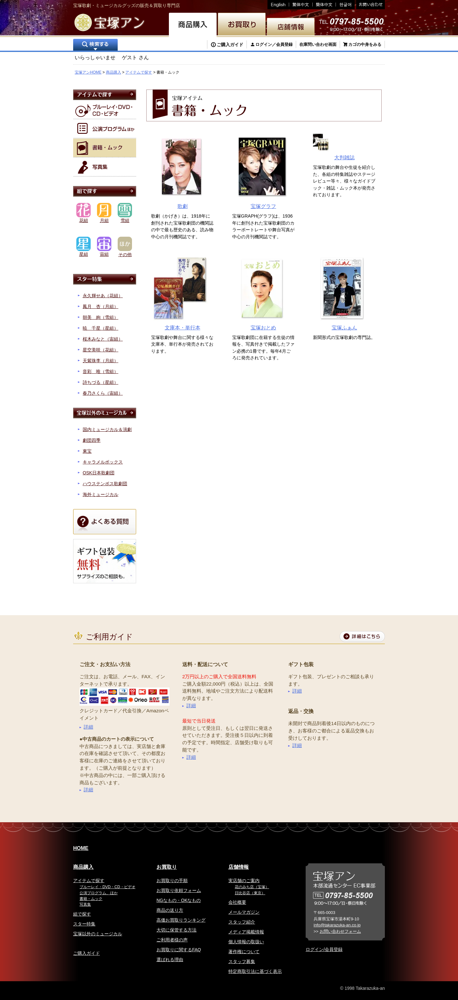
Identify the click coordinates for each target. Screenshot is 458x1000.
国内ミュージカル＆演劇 (107, 429)
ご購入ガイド (230, 44)
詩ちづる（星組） (100, 382)
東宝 (87, 451)
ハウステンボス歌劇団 (105, 483)
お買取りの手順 (172, 880)
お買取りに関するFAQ (178, 949)
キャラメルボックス (103, 461)
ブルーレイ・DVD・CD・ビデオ (107, 887)
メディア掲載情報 (246, 931)
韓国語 (345, 4)
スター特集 (84, 923)
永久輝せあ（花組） (103, 295)
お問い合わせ (370, 4)
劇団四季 (92, 440)
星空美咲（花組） (100, 349)
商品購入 (113, 72)
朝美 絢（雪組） (100, 317)
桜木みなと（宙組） (103, 339)
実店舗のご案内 (244, 880)
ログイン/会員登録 (324, 949)
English (278, 4)
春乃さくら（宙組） (103, 393)
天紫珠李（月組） (100, 360)
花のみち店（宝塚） (252, 887)
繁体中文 (301, 4)
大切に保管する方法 (176, 929)
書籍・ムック (91, 898)
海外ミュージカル (100, 494)
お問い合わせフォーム (340, 931)
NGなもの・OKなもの (178, 900)
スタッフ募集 (241, 961)
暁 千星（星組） (100, 328)
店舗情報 (238, 867)
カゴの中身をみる (364, 44)
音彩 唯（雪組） (100, 371)
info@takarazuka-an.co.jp (337, 925)
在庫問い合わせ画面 (318, 44)
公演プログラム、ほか (99, 893)
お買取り (166, 867)
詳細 (88, 727)
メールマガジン (244, 912)
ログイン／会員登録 (274, 44)
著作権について (244, 951)
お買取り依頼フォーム (178, 890)
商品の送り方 (169, 910)
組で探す (82, 914)
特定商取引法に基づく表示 (255, 971)
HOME (80, 848)
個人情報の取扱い (246, 941)
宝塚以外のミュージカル (97, 933)
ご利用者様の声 (172, 939)
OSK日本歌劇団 (98, 472)
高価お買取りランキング (180, 920)
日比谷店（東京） (250, 893)
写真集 (85, 904)
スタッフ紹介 (241, 921)
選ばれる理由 (169, 959)
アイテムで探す (138, 72)
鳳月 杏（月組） (100, 306)
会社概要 (237, 902)
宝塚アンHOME (88, 72)
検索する (95, 45)
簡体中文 (324, 4)
